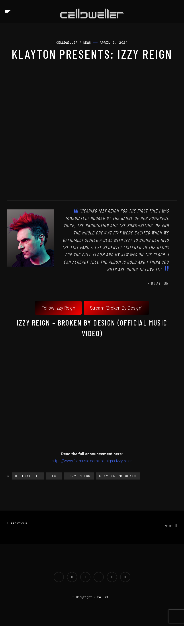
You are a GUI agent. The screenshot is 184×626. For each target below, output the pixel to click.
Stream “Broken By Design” (116, 308)
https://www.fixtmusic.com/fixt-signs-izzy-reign (92, 460)
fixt (54, 476)
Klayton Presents (118, 476)
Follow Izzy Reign (58, 308)
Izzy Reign (79, 476)
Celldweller (28, 476)
